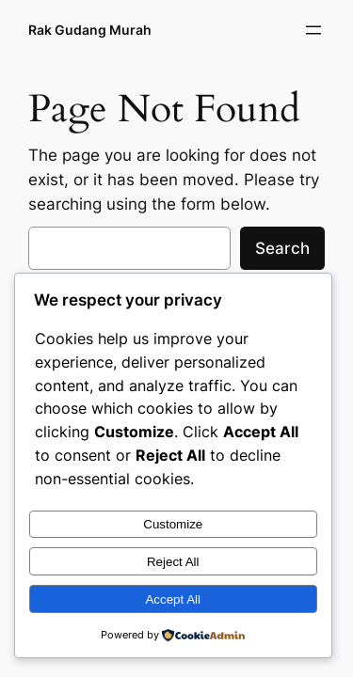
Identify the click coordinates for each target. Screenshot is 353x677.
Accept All (173, 599)
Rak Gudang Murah (90, 30)
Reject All (173, 562)
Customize (172, 524)
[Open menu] (313, 30)
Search (282, 248)
